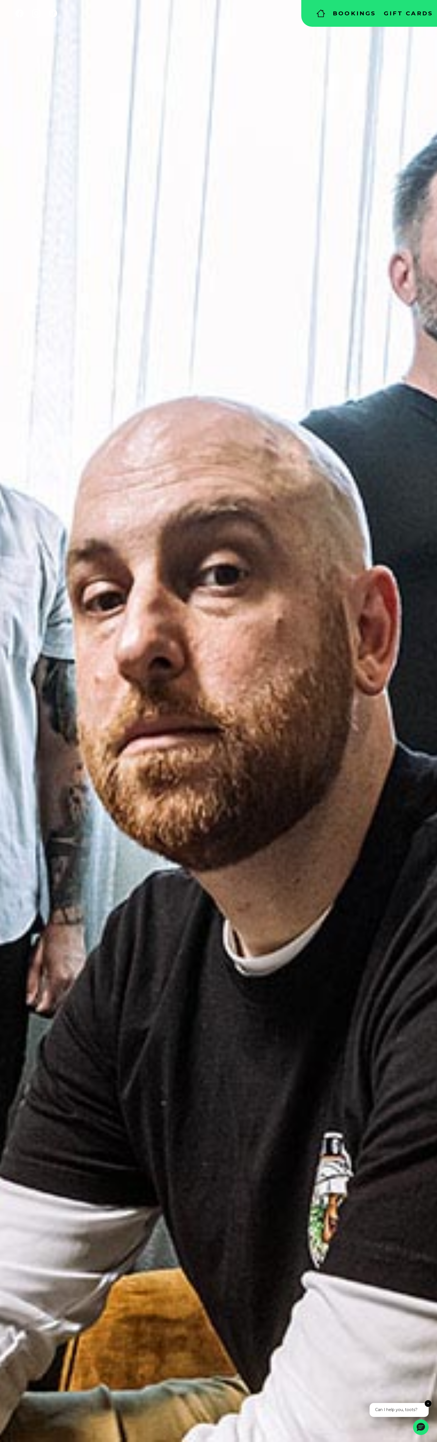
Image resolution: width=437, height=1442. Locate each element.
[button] (421, 1427)
